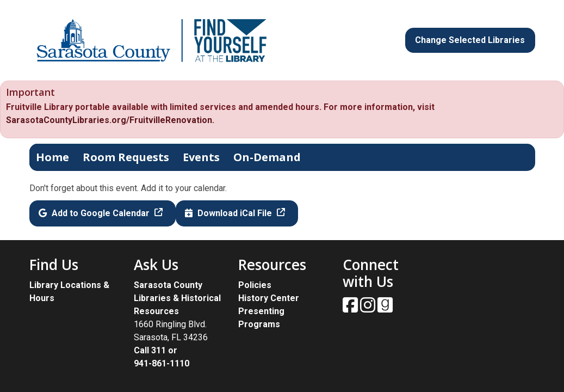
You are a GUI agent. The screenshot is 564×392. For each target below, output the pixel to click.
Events (201, 157)
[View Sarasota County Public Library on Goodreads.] (385, 308)
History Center (268, 298)
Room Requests (126, 157)
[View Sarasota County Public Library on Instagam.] (368, 308)
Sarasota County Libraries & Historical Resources (177, 298)
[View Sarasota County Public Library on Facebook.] (351, 308)
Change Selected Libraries (470, 40)
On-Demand (267, 157)
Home (52, 157)
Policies (254, 285)
